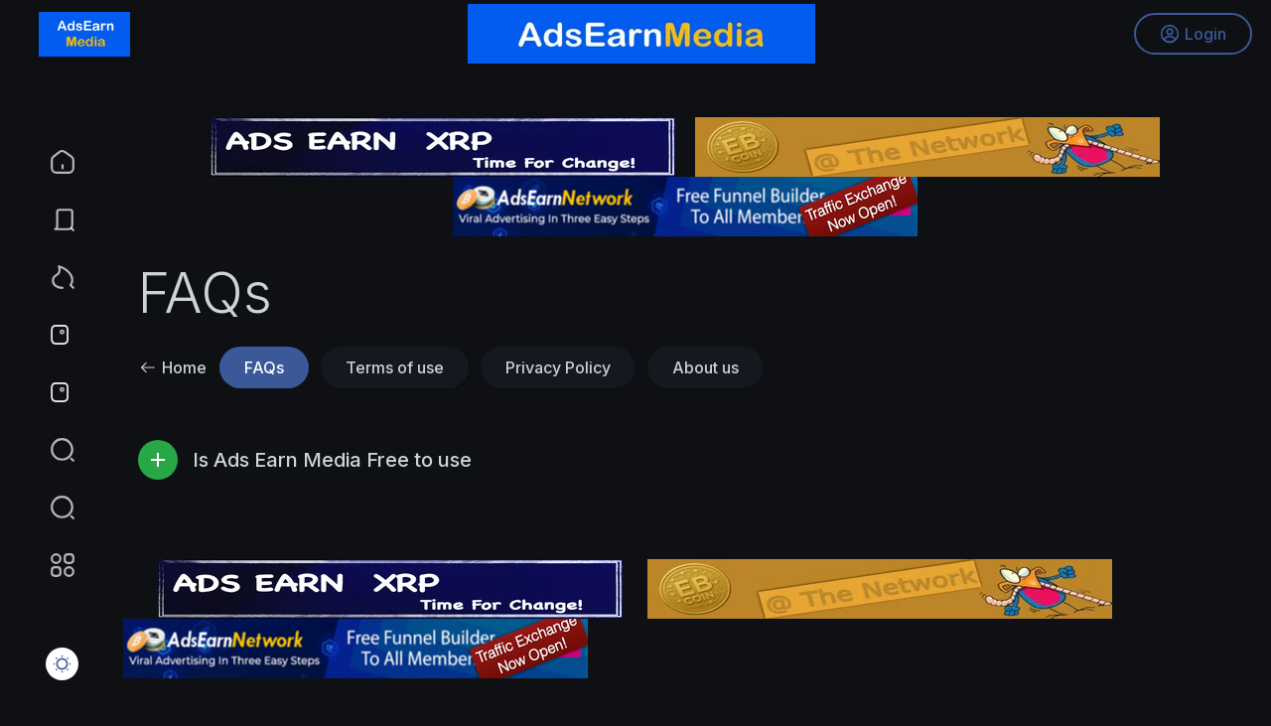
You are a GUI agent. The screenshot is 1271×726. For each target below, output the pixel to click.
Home (173, 367)
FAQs (264, 367)
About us (705, 367)
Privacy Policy (558, 367)
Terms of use (395, 367)
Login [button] (1192, 35)
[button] (49, 507)
